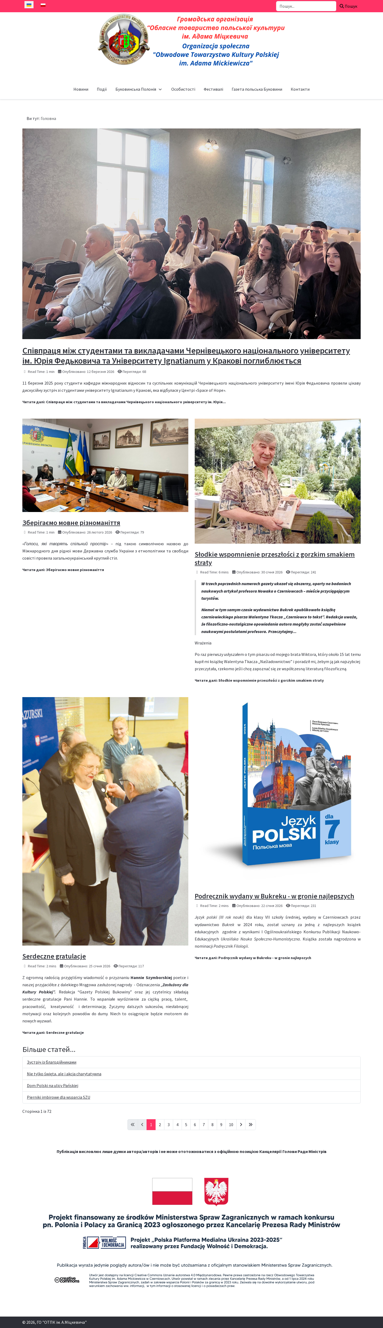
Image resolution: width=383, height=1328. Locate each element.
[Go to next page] (240, 1124)
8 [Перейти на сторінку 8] (212, 1124)
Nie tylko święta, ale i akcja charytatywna (64, 1073)
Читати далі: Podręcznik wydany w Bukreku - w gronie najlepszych (253, 957)
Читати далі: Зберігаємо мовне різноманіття (63, 569)
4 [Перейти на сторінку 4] (177, 1124)
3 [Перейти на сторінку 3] (169, 1124)
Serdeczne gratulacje (54, 956)
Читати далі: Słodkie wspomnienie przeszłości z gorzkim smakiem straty (259, 680)
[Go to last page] (250, 1124)
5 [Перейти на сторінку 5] (186, 1124)
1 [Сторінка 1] (151, 1124)
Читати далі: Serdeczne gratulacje (53, 1032)
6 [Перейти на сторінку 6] (195, 1124)
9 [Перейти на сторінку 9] (221, 1124)
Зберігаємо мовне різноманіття (71, 522)
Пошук (348, 6)
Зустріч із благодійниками (51, 1062)
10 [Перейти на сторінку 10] (231, 1124)
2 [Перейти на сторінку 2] (160, 1124)
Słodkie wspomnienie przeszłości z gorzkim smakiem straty (275, 558)
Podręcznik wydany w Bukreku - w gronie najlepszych (274, 896)
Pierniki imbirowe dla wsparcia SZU (58, 1097)
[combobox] (306, 6)
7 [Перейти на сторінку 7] (204, 1124)
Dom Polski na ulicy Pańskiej (52, 1085)
